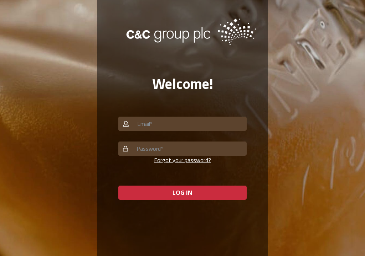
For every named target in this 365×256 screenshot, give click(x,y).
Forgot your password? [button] (182, 160)
